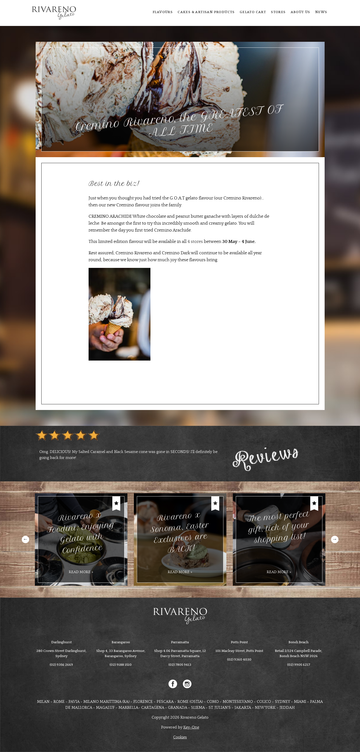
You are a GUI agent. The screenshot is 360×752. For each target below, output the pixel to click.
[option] (132, 454)
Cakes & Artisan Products (206, 12)
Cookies (180, 737)
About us (300, 12)
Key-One (191, 727)
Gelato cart (253, 12)
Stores (278, 12)
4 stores (195, 241)
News (321, 12)
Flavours (163, 12)
